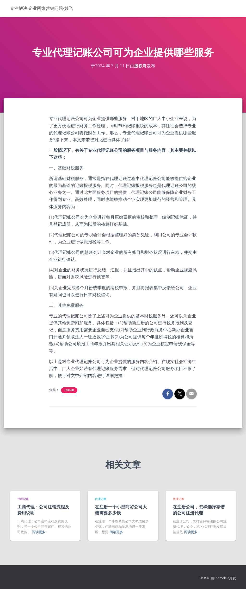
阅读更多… (40, 532)
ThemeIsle (221, 578)
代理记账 (69, 390)
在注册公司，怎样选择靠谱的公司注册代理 (199, 510)
